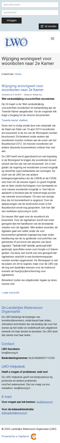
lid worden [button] (48, 26)
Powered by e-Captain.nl (20, 436)
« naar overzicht (10, 292)
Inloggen (11, 20)
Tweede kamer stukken (15, 120)
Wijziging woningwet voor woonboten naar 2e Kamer (23, 88)
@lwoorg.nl (44, 402)
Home (18, 74)
